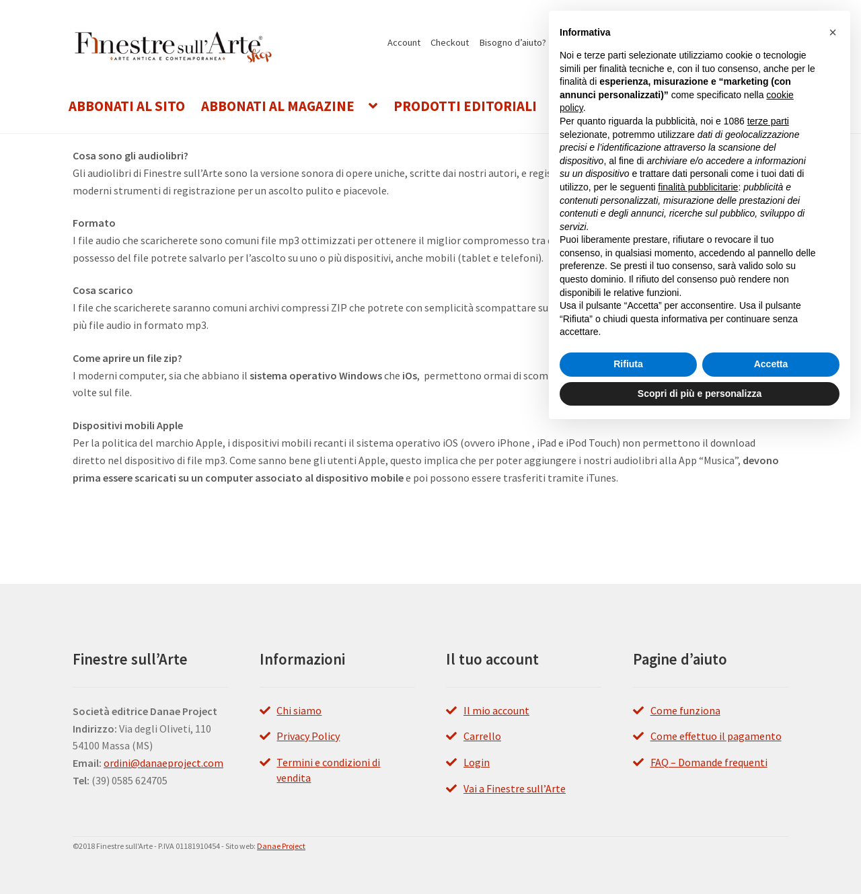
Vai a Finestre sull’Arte (514, 788)
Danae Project (281, 846)
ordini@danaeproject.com (163, 763)
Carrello (482, 736)
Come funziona (685, 710)
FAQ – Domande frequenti (709, 762)
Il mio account (496, 710)
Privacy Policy (308, 736)
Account (403, 42)
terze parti (768, 121)
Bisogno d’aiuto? (513, 42)
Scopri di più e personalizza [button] (699, 393)
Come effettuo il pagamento (716, 736)
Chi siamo (299, 710)
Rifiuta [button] (628, 364)
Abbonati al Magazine (277, 106)
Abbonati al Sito (127, 106)
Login (476, 762)
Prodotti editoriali (465, 106)
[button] (833, 32)
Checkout (449, 42)
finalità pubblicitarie (698, 187)
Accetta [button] (771, 364)
